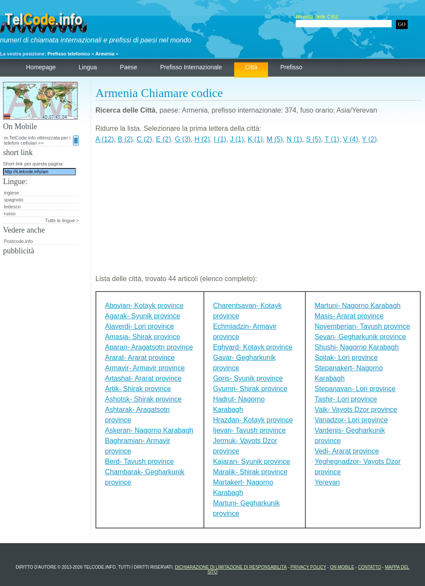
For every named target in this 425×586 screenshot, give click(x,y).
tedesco (12, 206)
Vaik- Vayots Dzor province (355, 409)
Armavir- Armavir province (145, 368)
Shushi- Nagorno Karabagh (356, 347)
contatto (369, 567)
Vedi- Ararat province (346, 451)
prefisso (291, 67)
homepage (41, 67)
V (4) (350, 139)
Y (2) (369, 139)
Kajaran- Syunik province (251, 461)
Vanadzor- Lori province (351, 420)
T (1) (332, 139)
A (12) (104, 139)
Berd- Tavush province (139, 461)
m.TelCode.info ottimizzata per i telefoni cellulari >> (41, 140)
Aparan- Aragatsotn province (149, 347)
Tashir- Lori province (345, 399)
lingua (88, 67)
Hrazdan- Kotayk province (253, 420)
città (251, 67)
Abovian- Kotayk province (144, 305)
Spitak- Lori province (346, 357)
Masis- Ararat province (348, 316)
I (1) (220, 139)
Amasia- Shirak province (142, 336)
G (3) (182, 139)
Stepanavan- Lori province (355, 388)
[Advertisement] (258, 212)
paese (128, 67)
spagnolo (13, 199)
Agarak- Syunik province (142, 316)
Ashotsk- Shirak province (143, 399)
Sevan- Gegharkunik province (360, 336)
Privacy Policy (308, 567)
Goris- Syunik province (248, 378)
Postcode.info (18, 241)
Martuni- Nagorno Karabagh (357, 305)
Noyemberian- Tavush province (362, 326)
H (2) (202, 139)
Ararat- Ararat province (140, 357)
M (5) (275, 139)
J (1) (237, 139)
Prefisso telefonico (68, 53)
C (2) (144, 139)
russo (10, 213)
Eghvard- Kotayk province (252, 347)
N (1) (294, 139)
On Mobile (342, 567)
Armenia (104, 53)
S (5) (313, 139)
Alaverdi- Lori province (139, 326)
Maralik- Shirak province (250, 472)
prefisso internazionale (191, 67)
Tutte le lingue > (62, 220)
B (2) (125, 139)
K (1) (255, 139)
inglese (11, 192)
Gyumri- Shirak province (250, 388)
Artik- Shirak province (138, 388)
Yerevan (327, 482)
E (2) (163, 139)
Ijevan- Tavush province (249, 430)
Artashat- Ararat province (143, 378)
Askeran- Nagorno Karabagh (149, 430)
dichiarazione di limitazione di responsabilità (231, 567)
